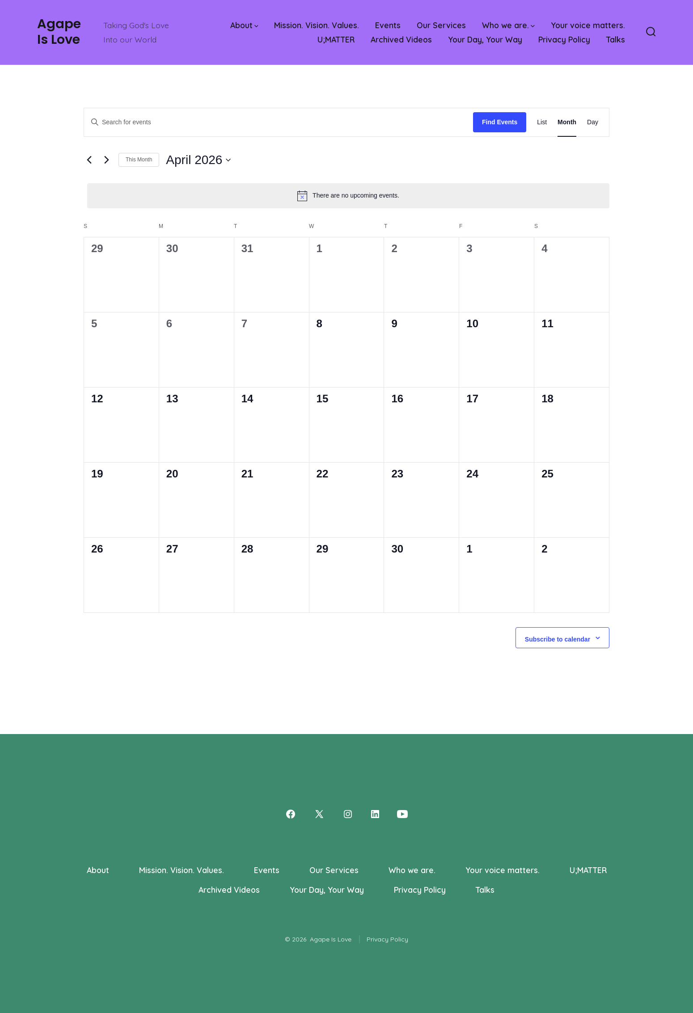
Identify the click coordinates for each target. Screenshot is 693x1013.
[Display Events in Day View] (592, 122)
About (244, 25)
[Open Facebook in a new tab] (290, 814)
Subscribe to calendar (557, 639)
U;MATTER (336, 39)
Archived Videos (401, 39)
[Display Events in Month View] (567, 122)
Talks (615, 39)
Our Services (441, 25)
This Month (139, 159)
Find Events (499, 122)
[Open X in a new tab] (319, 814)
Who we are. (508, 25)
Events (388, 25)
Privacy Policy (564, 39)
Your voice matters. (588, 25)
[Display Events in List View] (542, 122)
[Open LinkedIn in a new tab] (375, 814)
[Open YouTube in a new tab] (402, 814)
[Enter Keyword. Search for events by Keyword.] (278, 122)
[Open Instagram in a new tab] (347, 814)
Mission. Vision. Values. (316, 25)
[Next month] (106, 160)
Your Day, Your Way (485, 39)
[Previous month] (89, 160)
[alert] (348, 195)
